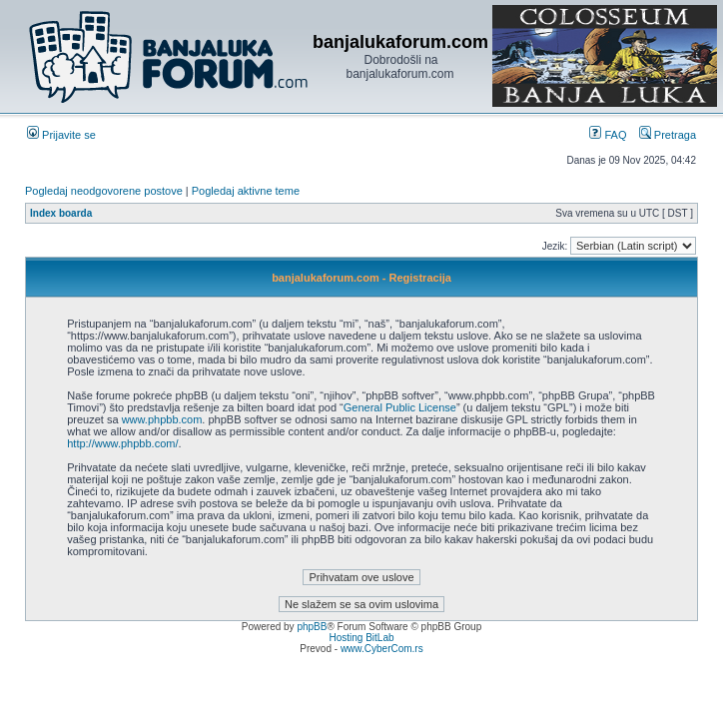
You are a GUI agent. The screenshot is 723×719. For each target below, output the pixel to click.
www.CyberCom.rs (382, 648)
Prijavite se (61, 135)
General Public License (400, 407)
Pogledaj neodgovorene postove (104, 191)
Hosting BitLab (361, 637)
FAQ (607, 135)
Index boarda (61, 213)
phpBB (312, 626)
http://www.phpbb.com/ (122, 443)
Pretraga (667, 135)
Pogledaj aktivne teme (246, 191)
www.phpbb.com (162, 419)
